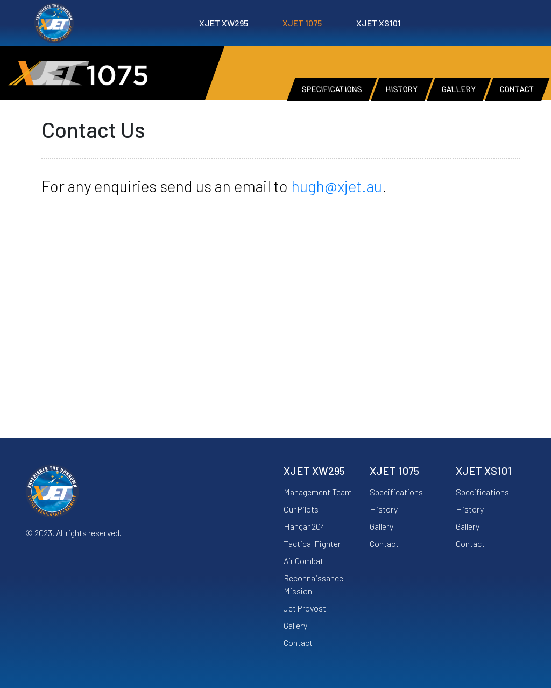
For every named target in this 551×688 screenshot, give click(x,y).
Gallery (295, 625)
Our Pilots (301, 509)
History (384, 509)
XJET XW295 (223, 23)
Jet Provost (305, 608)
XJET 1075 (302, 23)
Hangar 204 (305, 526)
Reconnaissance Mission (313, 584)
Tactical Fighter (312, 543)
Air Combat (303, 561)
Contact (298, 642)
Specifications (396, 492)
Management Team (318, 492)
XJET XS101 (378, 23)
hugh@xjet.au (336, 186)
